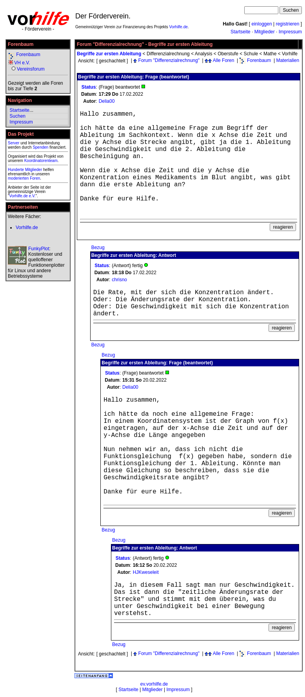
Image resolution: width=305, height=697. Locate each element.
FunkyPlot (38, 248)
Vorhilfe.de (178, 27)
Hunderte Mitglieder (25, 169)
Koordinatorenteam (41, 160)
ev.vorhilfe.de (154, 684)
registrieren (287, 24)
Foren (35, 178)
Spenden (40, 147)
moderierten (18, 178)
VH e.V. (22, 63)
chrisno (119, 279)
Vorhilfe (290, 53)
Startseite (241, 32)
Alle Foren (223, 60)
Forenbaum (28, 54)
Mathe (269, 53)
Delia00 (107, 101)
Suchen (17, 116)
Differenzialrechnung (168, 53)
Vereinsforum (31, 69)
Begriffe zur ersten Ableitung (109, 53)
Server (13, 143)
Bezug (98, 247)
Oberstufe (228, 53)
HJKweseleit (146, 572)
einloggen (262, 24)
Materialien (287, 60)
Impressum (290, 32)
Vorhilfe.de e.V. (22, 196)
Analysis (203, 53)
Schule (251, 53)
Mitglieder (264, 32)
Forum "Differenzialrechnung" (169, 60)
